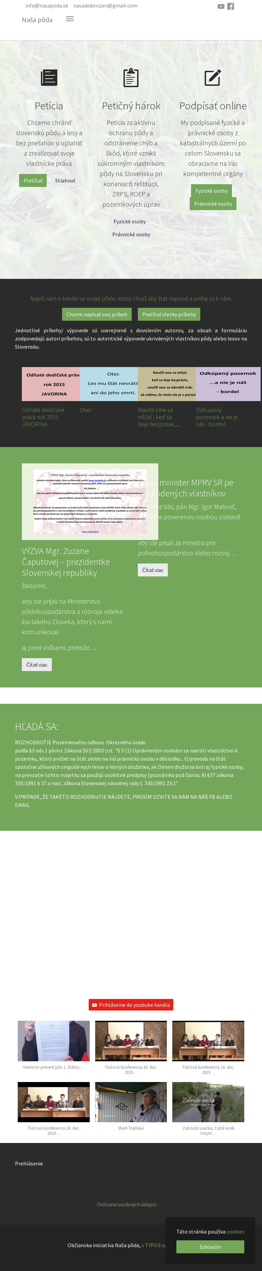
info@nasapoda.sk (46, 5)
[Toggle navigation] (70, 19)
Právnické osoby (131, 234)
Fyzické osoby (130, 221)
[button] (53, 1049)
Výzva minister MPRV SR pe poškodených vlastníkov (185, 488)
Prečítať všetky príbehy (169, 314)
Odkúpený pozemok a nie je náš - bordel (217, 417)
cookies (235, 1231)
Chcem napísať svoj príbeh (97, 314)
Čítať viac (36, 664)
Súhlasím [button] (210, 1246)
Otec (86, 410)
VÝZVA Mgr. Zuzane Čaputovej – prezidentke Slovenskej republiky (66, 561)
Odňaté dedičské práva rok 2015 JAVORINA (43, 417)
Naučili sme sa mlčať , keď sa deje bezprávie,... (158, 417)
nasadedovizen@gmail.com (105, 5)
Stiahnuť (65, 180)
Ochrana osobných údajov (126, 1204)
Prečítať (33, 180)
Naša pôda (37, 19)
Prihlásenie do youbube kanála (131, 1004)
